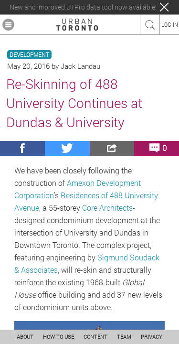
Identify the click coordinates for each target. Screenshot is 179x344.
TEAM (124, 336)
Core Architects (107, 208)
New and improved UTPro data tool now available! (83, 7)
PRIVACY (151, 336)
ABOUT (25, 336)
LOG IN (169, 24)
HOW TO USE (58, 336)
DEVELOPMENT (29, 54)
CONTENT (95, 336)
